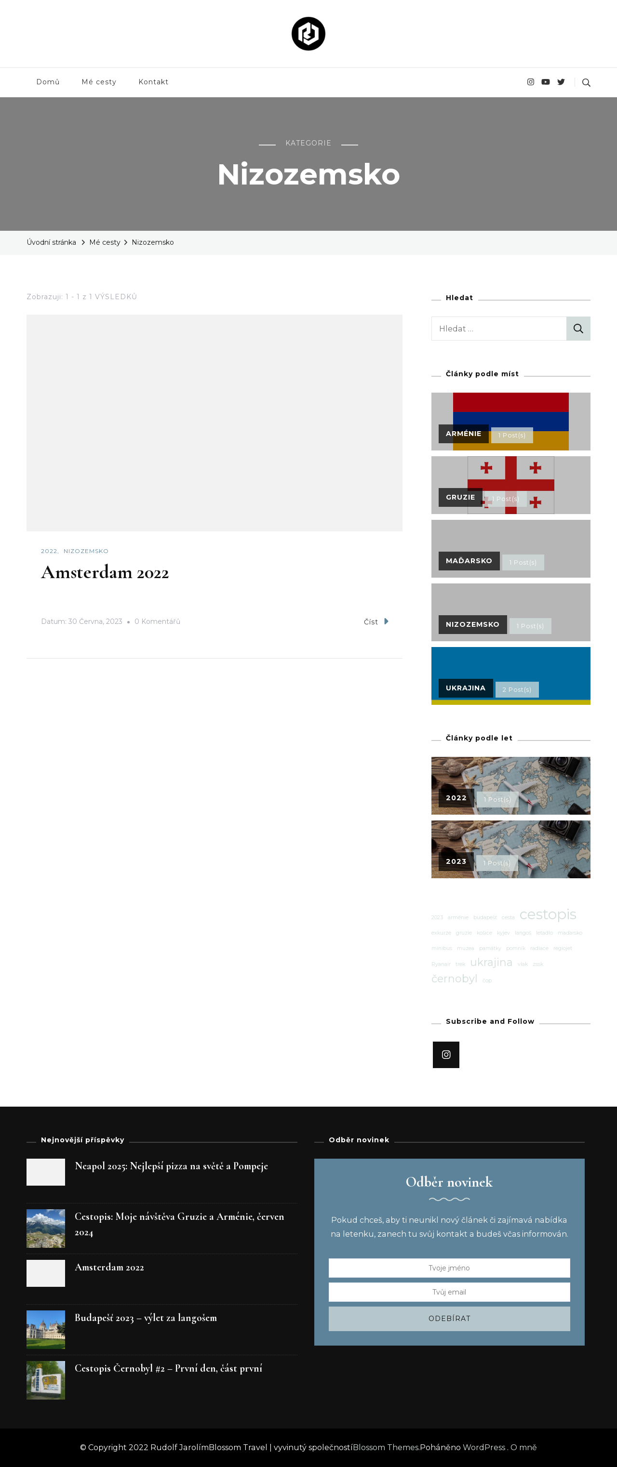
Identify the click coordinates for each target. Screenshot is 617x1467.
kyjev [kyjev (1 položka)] (503, 933)
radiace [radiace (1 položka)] (539, 948)
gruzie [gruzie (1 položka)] (464, 933)
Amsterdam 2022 (105, 571)
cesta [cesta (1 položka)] (508, 917)
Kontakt (153, 82)
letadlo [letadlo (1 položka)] (544, 933)
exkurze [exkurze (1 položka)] (441, 933)
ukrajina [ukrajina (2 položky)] (491, 962)
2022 (49, 551)
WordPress (484, 1447)
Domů (48, 82)
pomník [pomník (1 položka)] (515, 948)
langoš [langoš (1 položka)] (523, 933)
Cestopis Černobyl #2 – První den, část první (168, 1368)
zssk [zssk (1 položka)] (538, 964)
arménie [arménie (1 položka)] (458, 917)
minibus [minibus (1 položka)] (441, 948)
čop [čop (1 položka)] (487, 981)
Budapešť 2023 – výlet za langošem (146, 1317)
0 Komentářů (157, 622)
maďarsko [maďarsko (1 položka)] (570, 933)
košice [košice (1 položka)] (484, 933)
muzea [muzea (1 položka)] (465, 948)
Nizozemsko (86, 551)
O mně (523, 1447)
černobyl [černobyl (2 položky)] (454, 978)
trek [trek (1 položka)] (460, 964)
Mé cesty (99, 82)
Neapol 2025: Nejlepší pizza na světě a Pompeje (171, 1166)
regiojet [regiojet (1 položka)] (562, 948)
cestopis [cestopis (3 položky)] (548, 914)
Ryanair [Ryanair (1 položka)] (441, 964)
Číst (376, 621)
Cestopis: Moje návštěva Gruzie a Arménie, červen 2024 (179, 1224)
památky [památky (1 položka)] (490, 948)
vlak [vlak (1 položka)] (523, 964)
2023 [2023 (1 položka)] (437, 917)
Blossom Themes (385, 1447)
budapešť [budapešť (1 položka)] (485, 917)
